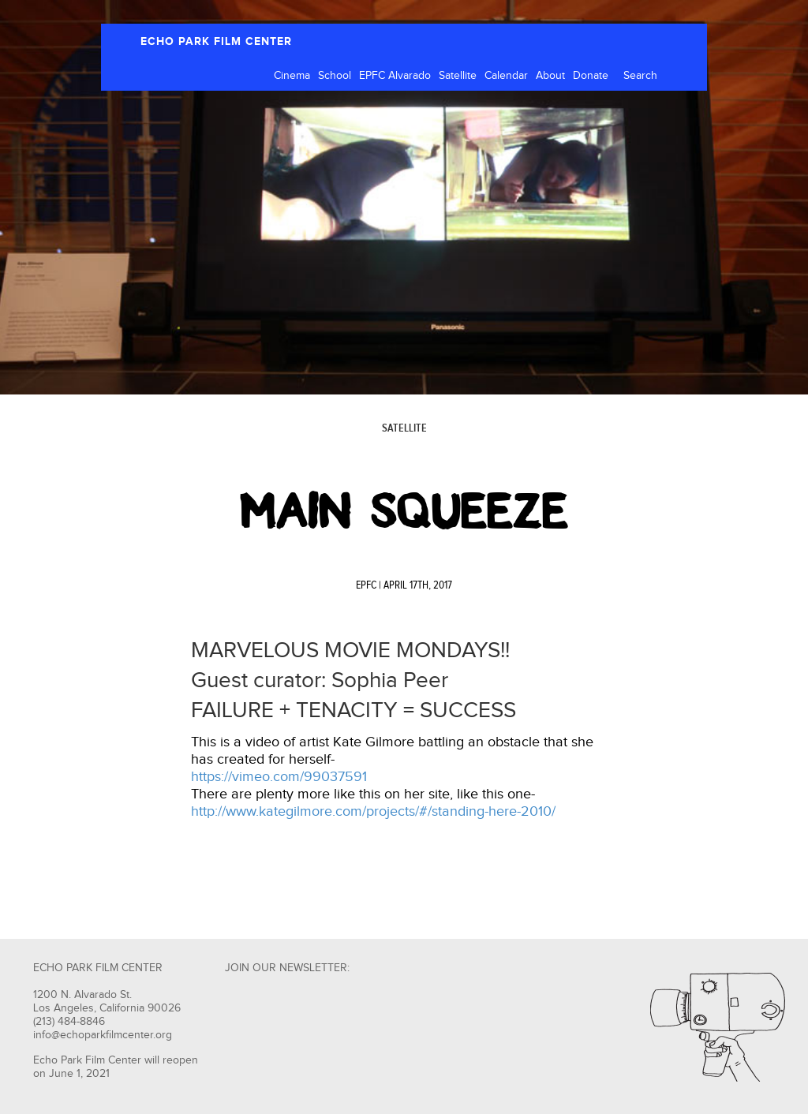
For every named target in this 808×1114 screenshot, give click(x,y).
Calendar (506, 75)
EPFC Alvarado (395, 75)
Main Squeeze (404, 511)
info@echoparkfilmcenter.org (102, 1035)
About (550, 75)
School (334, 75)
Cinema (292, 75)
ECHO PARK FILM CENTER (216, 41)
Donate (590, 75)
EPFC (366, 585)
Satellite (458, 75)
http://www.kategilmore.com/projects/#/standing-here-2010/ (373, 811)
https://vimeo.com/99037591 (279, 776)
